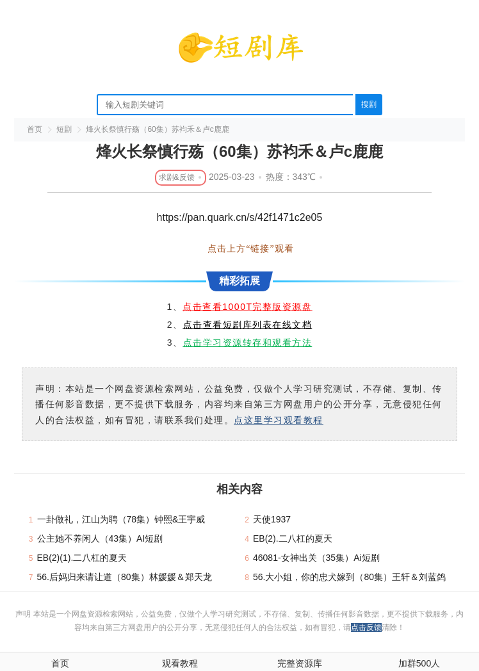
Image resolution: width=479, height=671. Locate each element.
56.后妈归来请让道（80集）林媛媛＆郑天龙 (124, 577)
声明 (24, 614)
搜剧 (369, 104)
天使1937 (272, 519)
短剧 (64, 129)
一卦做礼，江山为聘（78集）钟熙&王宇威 (121, 519)
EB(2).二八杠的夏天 (292, 538)
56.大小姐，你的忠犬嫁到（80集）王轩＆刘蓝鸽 (349, 577)
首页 (34, 129)
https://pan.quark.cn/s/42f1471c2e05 (240, 217)
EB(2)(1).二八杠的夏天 (82, 558)
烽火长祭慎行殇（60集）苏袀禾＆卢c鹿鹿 (157, 129)
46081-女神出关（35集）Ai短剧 (316, 558)
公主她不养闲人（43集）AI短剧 (100, 538)
